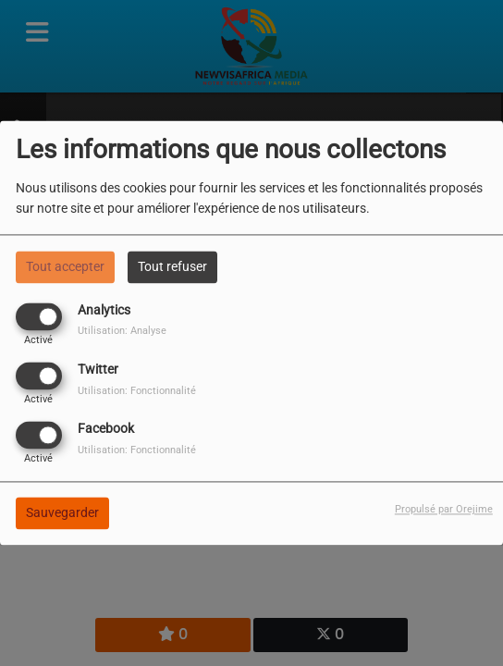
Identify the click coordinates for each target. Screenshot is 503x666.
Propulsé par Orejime (444, 510)
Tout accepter (65, 266)
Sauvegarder (62, 513)
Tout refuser (172, 266)
